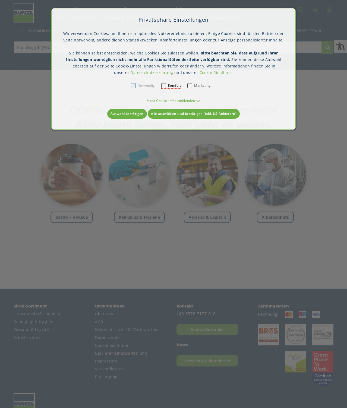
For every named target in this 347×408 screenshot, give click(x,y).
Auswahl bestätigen (127, 113)
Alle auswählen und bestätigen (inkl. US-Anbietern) (193, 113)
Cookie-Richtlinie (216, 72)
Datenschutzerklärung (151, 72)
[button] (173, 100)
